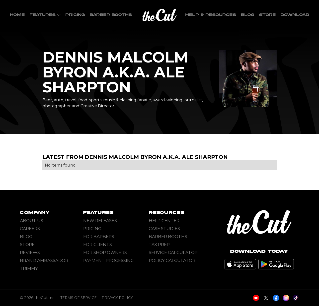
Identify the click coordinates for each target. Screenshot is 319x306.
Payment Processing (108, 260)
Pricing (75, 15)
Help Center (164, 220)
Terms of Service (78, 298)
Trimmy (29, 268)
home (17, 15)
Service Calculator (173, 252)
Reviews (30, 252)
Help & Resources (210, 15)
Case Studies (164, 228)
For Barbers (98, 236)
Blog (247, 15)
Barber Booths (111, 15)
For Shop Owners (105, 252)
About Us (31, 220)
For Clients (97, 244)
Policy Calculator (172, 260)
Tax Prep (159, 244)
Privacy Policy (117, 298)
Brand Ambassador (44, 260)
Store (267, 15)
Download (295, 15)
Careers (30, 228)
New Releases (100, 220)
